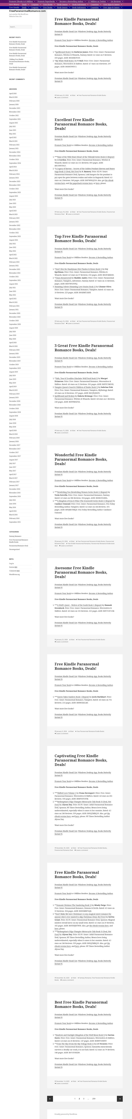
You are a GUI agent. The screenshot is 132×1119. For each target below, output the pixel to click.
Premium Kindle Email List (66, 31)
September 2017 (15, 456)
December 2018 (14, 401)
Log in (11, 563)
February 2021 (14, 306)
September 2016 (15, 496)
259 (94, 1098)
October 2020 (14, 321)
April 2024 (12, 167)
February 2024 (14, 174)
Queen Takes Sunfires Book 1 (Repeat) (73, 697)
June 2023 (12, 203)
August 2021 (13, 284)
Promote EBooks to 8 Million (21, 1)
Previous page (50, 1099)
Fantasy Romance (15, 536)
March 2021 (13, 302)
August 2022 (13, 240)
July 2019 (12, 375)
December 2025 (14, 108)
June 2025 (12, 130)
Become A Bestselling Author (101, 40)
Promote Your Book (63, 40)
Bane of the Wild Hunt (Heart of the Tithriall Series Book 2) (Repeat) (85, 157)
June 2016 (12, 504)
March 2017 (13, 478)
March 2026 (13, 97)
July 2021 (12, 288)
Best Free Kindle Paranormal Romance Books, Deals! (81, 1004)
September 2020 (15, 324)
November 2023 (14, 185)
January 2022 (14, 266)
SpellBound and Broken (64, 396)
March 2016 (13, 515)
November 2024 (14, 156)
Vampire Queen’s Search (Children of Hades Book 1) (76, 387)
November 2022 (14, 229)
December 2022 (14, 225)
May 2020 (12, 339)
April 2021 (12, 299)
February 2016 (14, 518)
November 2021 (14, 273)
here (98, 183)
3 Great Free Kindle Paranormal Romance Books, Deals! (84, 347)
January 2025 (14, 148)
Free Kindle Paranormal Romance (79, 544)
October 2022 (14, 233)
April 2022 (12, 255)
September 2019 (15, 368)
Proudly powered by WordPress (66, 1114)
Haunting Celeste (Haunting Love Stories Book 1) (75, 286)
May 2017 (12, 471)
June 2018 (12, 423)
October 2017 (14, 452)
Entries (13, 567)
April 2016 (12, 511)
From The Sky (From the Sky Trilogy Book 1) (75, 1044)
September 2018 (15, 412)
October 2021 (14, 277)
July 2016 (12, 500)
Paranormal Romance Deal (18, 546)
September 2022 (15, 236)
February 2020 (14, 350)
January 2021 (14, 310)
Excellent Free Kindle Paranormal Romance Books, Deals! (81, 124)
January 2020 (14, 354)
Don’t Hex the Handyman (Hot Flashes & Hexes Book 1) (79, 269)
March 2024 (13, 170)
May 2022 (12, 251)
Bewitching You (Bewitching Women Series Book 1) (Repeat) (82, 492)
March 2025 (13, 141)
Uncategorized (14, 549)
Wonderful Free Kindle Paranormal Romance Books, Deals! (81, 459)
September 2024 (15, 163)
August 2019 (13, 372)
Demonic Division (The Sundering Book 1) (73, 905)
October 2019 (14, 365)
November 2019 (14, 361)
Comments (14, 571)
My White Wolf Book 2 (65, 61)
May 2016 (12, 507)
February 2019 (14, 394)
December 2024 (14, 152)
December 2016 (14, 489)
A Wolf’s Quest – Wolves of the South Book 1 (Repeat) (79, 605)
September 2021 (15, 280)
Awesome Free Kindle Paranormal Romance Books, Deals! (81, 572)
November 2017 (14, 449)
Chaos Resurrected (63, 278)
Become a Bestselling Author (71, 1)
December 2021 (14, 269)
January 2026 (14, 104)
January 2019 (14, 397)
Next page (120, 1099)
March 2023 (13, 214)
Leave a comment (62, 98)
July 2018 (12, 419)
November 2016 (14, 493)
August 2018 (13, 416)
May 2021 (12, 295)
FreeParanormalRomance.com (27, 11)
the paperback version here (81, 183)
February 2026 (14, 101)
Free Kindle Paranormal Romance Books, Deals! (77, 21)
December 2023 (14, 181)
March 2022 (13, 258)
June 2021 (12, 291)
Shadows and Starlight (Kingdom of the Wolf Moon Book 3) (80, 1035)
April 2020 (12, 343)
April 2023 (12, 211)
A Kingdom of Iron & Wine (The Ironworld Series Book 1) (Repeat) (84, 501)
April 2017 (12, 474)
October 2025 (14, 115)
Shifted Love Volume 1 (66, 793)
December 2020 (14, 313)
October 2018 (14, 408)
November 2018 (14, 405)
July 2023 (12, 200)
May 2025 (12, 134)
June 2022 (12, 247)
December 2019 (14, 357)
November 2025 (14, 112)
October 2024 (14, 159)
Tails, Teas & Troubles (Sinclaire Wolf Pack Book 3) (77, 378)
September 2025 (15, 119)
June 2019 (12, 379)
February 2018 (14, 438)
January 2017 (14, 485)
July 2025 (12, 126)
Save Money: (14, 4)
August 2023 (13, 196)
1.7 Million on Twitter (97, 1)
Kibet (73, 95)
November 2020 (14, 317)
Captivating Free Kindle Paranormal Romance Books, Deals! (81, 760)
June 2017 (12, 467)
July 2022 (12, 244)
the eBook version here (99, 926)
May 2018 (12, 427)
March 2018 (13, 434)
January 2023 (14, 222)
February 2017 (14, 482)
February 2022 (14, 262)
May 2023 (12, 207)
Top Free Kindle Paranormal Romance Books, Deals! (81, 238)
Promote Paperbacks (46, 1)
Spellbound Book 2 (63, 52)
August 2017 (13, 460)
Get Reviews (116, 1)
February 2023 (14, 218)
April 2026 (12, 93)
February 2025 (14, 145)
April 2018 (12, 430)
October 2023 (14, 189)
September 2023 (15, 192)
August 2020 (13, 328)
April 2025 (12, 137)
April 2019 (12, 386)
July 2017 (12, 463)
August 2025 (13, 123)
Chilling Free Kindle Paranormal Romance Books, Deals (19, 61)
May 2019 (12, 383)
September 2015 (15, 522)
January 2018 (14, 441)
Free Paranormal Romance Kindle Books (92, 95)
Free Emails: (14, 7)
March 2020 (13, 346)
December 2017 (14, 445)
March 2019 (13, 390)
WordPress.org (14, 574)
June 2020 (12, 335)
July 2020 (12, 332)
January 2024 (14, 178)
